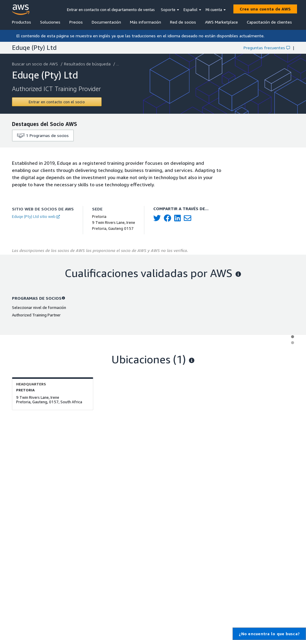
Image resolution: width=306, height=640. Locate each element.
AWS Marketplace (221, 21)
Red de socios (183, 21)
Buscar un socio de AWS (35, 63)
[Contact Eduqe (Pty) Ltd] (57, 101)
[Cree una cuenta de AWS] (265, 8)
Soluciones (50, 21)
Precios (76, 21)
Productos (21, 21)
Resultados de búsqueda (88, 63)
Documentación (106, 21)
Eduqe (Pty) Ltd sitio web (36, 216)
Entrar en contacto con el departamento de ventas (111, 9)
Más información (145, 21)
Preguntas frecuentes (267, 47)
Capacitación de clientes (269, 21)
